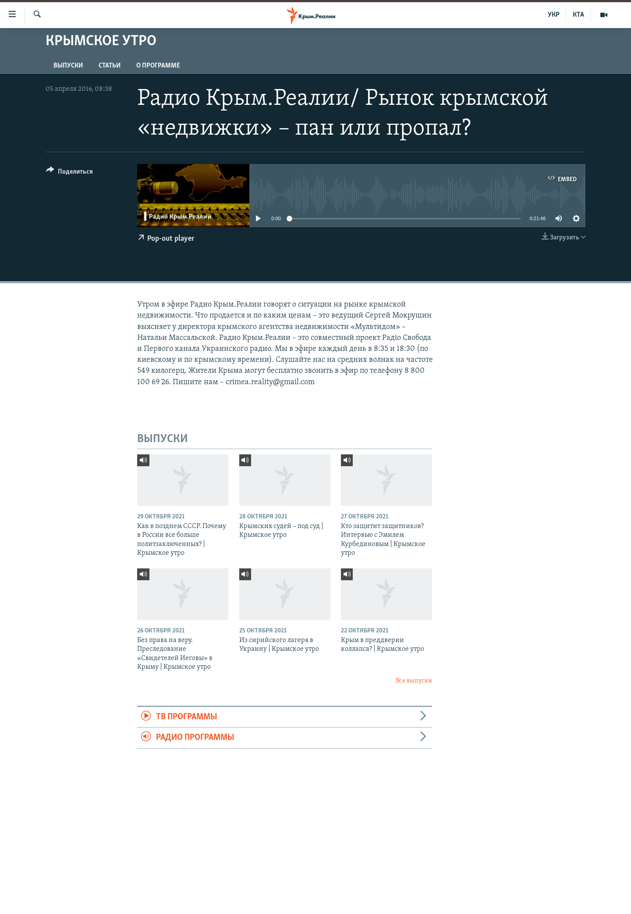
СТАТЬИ (110, 65)
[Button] (69, 173)
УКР (554, 14)
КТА (578, 14)
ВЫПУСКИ (68, 65)
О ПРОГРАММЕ (158, 65)
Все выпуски (414, 681)
